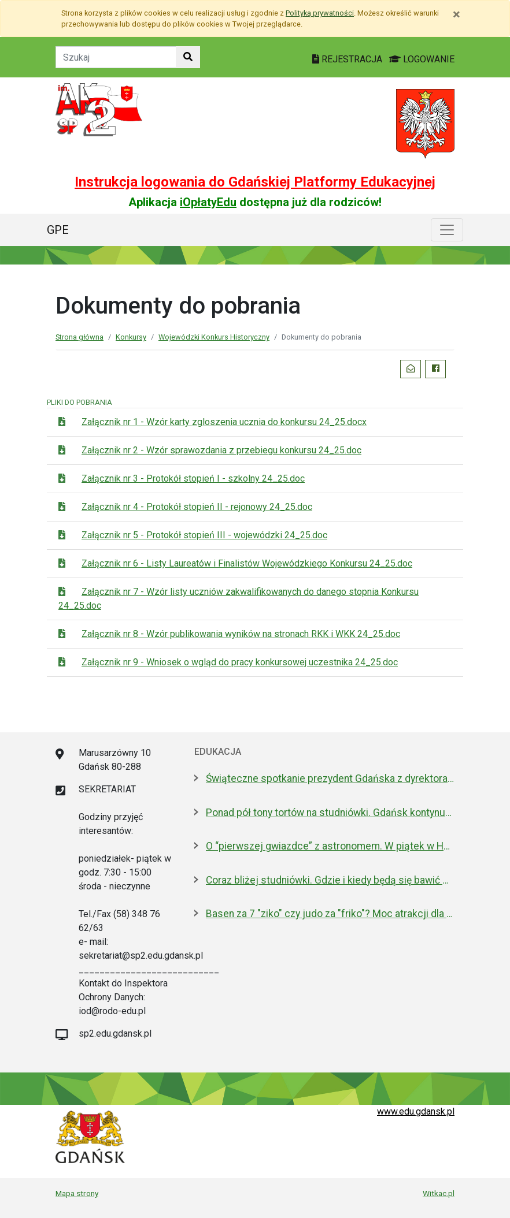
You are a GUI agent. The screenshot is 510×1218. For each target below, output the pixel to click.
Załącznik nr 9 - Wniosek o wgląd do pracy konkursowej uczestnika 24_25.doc (240, 662)
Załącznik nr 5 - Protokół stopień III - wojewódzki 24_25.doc (204, 535)
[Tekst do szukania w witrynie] (116, 57)
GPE (58, 230)
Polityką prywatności (320, 13)
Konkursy (131, 337)
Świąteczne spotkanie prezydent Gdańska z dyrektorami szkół (330, 778)
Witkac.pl (438, 1193)
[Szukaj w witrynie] (188, 57)
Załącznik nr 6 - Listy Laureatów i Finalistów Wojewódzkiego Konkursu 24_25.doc (247, 563)
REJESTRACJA (348, 59)
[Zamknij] (456, 14)
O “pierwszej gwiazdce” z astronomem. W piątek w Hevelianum (330, 846)
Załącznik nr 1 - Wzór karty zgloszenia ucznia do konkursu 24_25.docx (224, 421)
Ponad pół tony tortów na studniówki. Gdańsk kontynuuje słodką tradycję (330, 812)
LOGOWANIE (421, 59)
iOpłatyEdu (208, 202)
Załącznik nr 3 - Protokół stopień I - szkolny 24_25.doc (193, 478)
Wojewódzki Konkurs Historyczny (213, 337)
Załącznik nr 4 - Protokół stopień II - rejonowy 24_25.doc (197, 506)
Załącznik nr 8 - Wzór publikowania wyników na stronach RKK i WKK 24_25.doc (241, 633)
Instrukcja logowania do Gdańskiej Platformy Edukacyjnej (255, 182)
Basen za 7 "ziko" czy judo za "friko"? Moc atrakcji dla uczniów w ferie (330, 913)
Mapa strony (77, 1193)
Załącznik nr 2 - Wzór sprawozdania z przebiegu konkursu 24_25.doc (221, 450)
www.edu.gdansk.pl (415, 1111)
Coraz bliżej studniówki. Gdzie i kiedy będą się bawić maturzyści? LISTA (330, 880)
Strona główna (80, 337)
